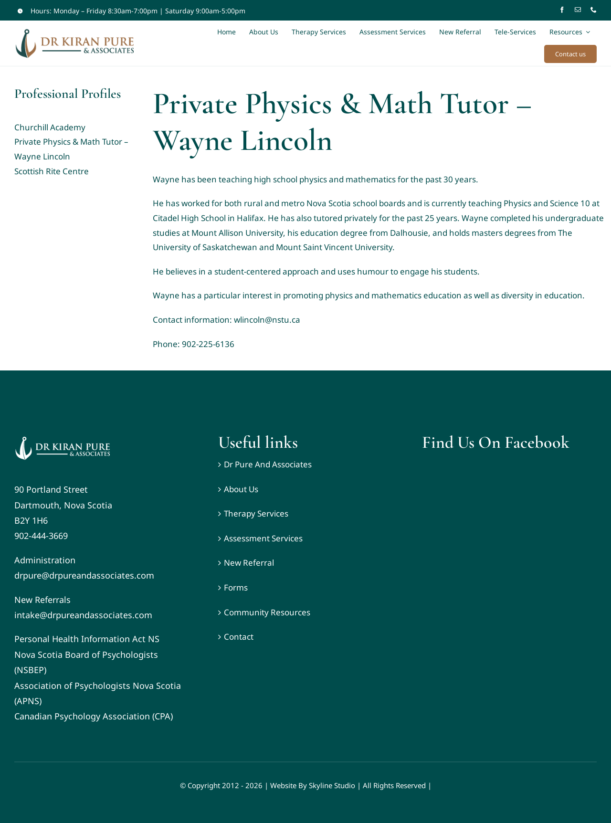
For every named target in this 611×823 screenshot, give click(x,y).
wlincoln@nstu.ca (267, 319)
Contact (238, 636)
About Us (241, 489)
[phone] (593, 10)
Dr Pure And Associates (268, 464)
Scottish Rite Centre (51, 171)
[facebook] (562, 10)
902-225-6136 (208, 343)
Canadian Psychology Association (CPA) (93, 716)
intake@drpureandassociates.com (83, 615)
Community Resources (267, 612)
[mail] (578, 10)
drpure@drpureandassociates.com (84, 575)
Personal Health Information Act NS (86, 638)
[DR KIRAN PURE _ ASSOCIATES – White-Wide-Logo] (62, 436)
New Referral (249, 562)
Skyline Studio (332, 785)
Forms (236, 587)
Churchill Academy (49, 127)
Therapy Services (256, 513)
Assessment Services (263, 538)
